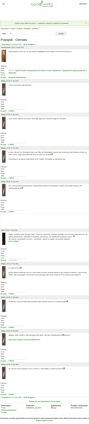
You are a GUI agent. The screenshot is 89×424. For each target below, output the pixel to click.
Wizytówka (57, 70)
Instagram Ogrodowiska (17, 77)
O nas (3, 408)
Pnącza (19, 28)
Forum (13, 28)
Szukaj (61, 34)
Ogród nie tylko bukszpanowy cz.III (27, 70)
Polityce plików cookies (44, 420)
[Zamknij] (86, 23)
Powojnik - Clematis (31, 28)
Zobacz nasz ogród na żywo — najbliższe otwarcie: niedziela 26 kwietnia (41, 23)
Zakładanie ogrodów (33, 408)
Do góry (3, 77)
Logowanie (83, 4)
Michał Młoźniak (76, 408)
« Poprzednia (5, 44)
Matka (3, 81)
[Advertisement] (44, 14)
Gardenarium (6, 47)
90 (24, 44)
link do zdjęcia (14, 241)
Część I (49, 70)
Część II (44, 70)
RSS (53, 408)
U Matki (11, 111)
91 (26, 44)
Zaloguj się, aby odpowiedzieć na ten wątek (44, 401)
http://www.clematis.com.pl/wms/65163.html (24, 339)
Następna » (32, 44)
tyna (2, 230)
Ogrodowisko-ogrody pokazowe (73, 70)
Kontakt (4, 412)
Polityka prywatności (8, 410)
